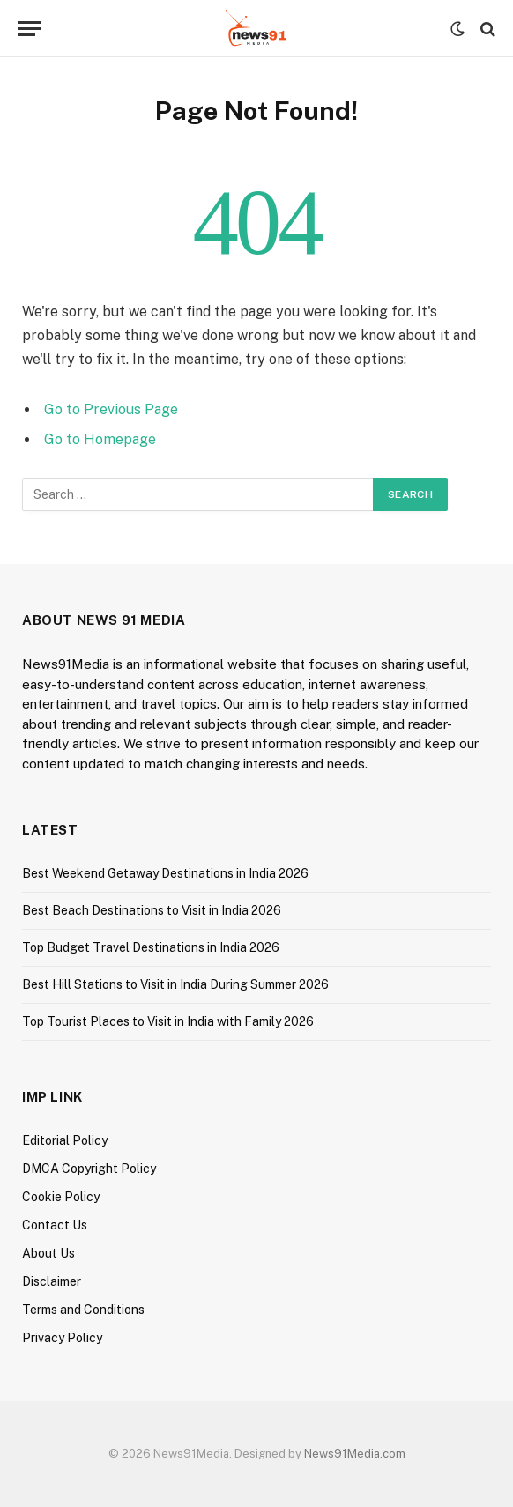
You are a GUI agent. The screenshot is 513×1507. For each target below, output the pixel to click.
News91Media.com (354, 1453)
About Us (48, 1253)
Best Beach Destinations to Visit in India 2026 (151, 910)
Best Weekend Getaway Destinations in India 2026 (165, 873)
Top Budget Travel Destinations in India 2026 (150, 947)
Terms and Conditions (83, 1310)
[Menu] (29, 28)
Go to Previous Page (111, 409)
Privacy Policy (62, 1338)
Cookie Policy (61, 1197)
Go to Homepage (100, 439)
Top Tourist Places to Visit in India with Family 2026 (168, 1021)
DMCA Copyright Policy (89, 1169)
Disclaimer (51, 1281)
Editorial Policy (65, 1140)
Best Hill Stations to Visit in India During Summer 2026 (175, 984)
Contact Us (54, 1225)
